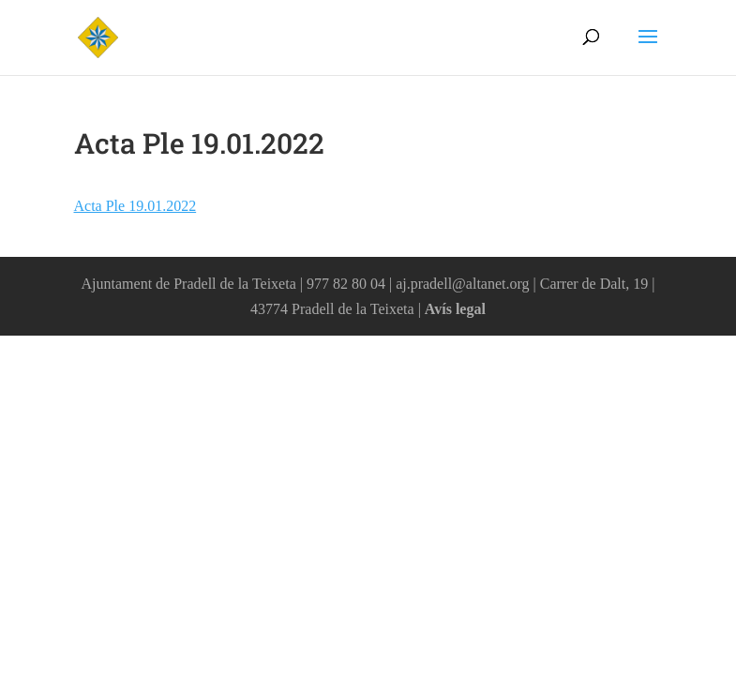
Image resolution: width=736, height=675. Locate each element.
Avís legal (455, 309)
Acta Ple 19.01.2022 (135, 206)
